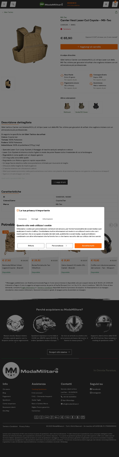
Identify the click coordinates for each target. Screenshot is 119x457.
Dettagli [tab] (35, 219)
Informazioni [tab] (48, 219)
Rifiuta (31, 245)
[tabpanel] (60, 231)
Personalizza (59, 245)
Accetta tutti (88, 245)
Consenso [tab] (23, 219)
